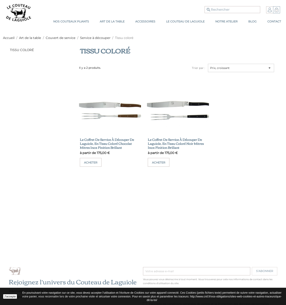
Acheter (90, 162)
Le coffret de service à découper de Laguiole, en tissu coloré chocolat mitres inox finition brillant (107, 143)
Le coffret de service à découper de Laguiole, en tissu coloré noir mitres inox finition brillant (176, 143)
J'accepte (10, 296)
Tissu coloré (22, 50)
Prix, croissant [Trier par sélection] (241, 68)
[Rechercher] (232, 9)
